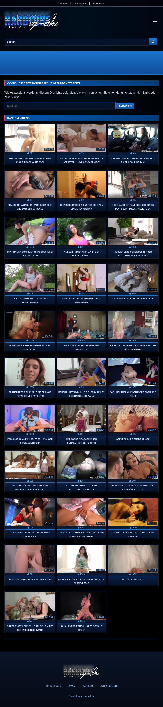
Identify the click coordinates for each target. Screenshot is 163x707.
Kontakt (88, 685)
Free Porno (99, 3)
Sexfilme (62, 3)
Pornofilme (80, 3)
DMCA (72, 685)
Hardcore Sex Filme (82, 696)
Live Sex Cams (109, 685)
